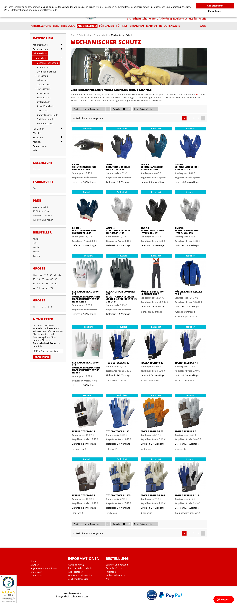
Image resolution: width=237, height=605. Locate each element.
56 (47, 283)
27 (34, 279)
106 (40, 274)
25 (55, 274)
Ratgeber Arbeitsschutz (80, 568)
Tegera (36, 256)
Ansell (36, 238)
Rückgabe (111, 571)
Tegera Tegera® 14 (186, 363)
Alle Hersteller (75, 571)
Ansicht (116, 109)
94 (47, 287)
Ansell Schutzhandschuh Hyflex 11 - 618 (118, 167)
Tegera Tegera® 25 (83, 431)
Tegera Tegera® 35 (152, 431)
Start (73, 35)
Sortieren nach (81, 109)
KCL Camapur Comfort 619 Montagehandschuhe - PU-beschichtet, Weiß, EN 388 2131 (86, 296)
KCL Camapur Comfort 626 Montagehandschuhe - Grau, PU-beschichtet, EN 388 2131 (122, 296)
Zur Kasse (162, 2)
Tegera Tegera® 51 (186, 431)
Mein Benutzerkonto (118, 2)
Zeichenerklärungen (78, 579)
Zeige (137, 109)
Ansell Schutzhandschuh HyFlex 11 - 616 (152, 167)
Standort (35, 565)
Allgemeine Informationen (44, 568)
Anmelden (173, 2)
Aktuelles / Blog (76, 564)
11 (38, 306)
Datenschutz (37, 575)
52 (38, 283)
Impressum (36, 572)
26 (59, 274)
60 (56, 283)
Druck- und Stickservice (80, 575)
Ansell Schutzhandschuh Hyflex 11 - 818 (186, 167)
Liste (129, 109)
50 (34, 283)
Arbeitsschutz (86, 35)
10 (34, 306)
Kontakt (34, 561)
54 (43, 283)
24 (51, 274)
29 (43, 279)
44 (47, 279)
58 (51, 283)
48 (56, 279)
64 (38, 287)
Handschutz (102, 35)
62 (34, 287)
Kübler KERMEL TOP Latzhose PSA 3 (152, 292)
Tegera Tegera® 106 (153, 495)
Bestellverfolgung (115, 568)
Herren (36, 169)
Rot (34, 188)
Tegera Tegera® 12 (117, 363)
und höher (43, 219)
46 (51, 279)
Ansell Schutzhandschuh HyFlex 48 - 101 (152, 230)
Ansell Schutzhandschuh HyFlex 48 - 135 (186, 230)
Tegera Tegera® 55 (83, 495)
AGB (108, 579)
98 (51, 287)
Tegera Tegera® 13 (152, 363)
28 (38, 279)
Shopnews (152, 2)
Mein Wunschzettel (137, 2)
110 (46, 274)
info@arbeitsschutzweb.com (72, 596)
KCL (198, 94)
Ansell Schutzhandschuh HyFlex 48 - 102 (84, 167)
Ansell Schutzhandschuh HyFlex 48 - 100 (118, 230)
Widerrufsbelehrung (116, 575)
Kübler (36, 247)
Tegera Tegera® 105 (118, 495)
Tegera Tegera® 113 (187, 495)
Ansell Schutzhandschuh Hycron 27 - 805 (84, 230)
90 (43, 287)
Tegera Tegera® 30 (117, 431)
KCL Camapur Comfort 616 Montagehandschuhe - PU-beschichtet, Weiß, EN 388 (86, 367)
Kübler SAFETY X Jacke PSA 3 (188, 292)
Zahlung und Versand (117, 564)
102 (35, 274)
